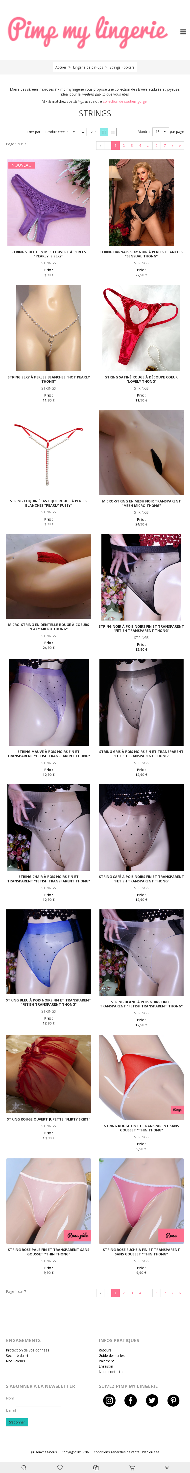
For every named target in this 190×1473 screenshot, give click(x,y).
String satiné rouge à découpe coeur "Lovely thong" (141, 379)
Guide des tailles (112, 1355)
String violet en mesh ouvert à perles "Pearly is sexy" (48, 254)
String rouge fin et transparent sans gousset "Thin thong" (141, 1128)
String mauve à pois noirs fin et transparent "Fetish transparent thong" (48, 753)
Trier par (33, 131)
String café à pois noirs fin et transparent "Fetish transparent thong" (141, 878)
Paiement (106, 1361)
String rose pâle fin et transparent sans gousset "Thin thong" (48, 1251)
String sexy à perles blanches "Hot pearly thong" (49, 379)
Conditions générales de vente (117, 1452)
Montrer (144, 131)
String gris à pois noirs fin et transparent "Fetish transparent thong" (141, 753)
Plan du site (150, 1452)
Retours (105, 1350)
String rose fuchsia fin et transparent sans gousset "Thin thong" (141, 1251)
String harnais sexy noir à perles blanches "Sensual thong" (141, 254)
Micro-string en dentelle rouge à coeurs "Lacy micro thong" (48, 626)
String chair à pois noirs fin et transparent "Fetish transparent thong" (48, 878)
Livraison (106, 1366)
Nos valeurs (15, 1361)
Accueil (61, 67)
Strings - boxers (122, 67)
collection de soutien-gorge (125, 101)
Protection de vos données (27, 1350)
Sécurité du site (18, 1355)
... (148, 145)
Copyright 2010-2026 (76, 1452)
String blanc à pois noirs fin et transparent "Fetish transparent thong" (141, 1004)
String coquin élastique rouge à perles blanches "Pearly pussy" (48, 503)
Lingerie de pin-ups (88, 67)
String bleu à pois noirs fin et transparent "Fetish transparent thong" (48, 1002)
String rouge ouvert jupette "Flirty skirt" (48, 1119)
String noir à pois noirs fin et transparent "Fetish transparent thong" (141, 628)
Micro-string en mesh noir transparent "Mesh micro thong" (141, 503)
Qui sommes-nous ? (44, 1452)
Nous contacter (111, 1371)
